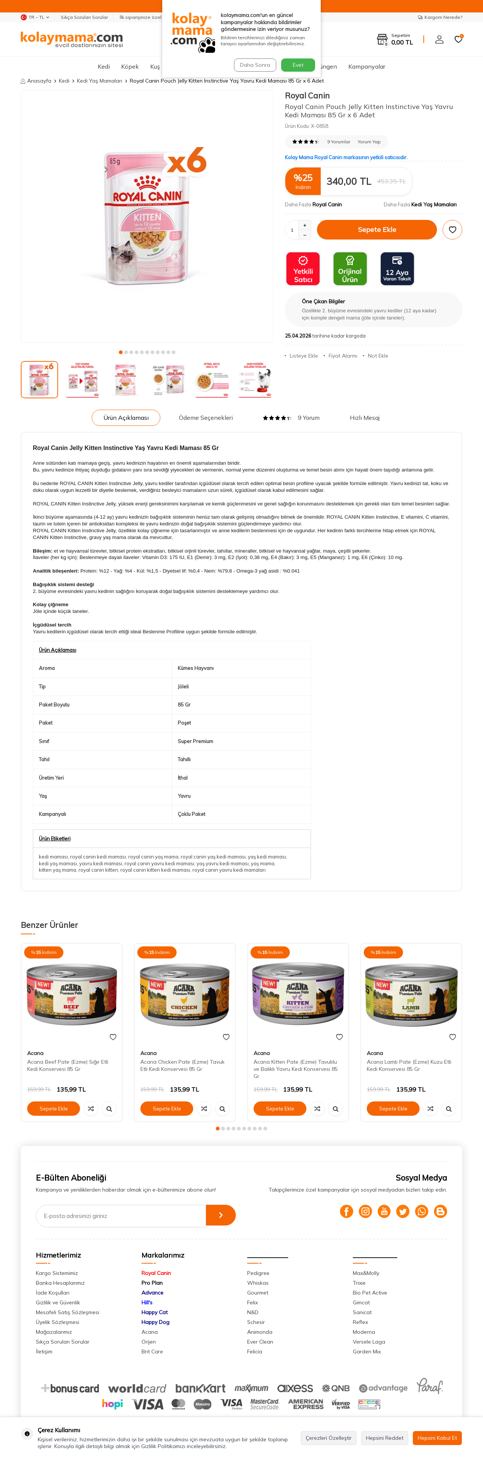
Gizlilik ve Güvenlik (58, 1302)
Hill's (147, 1302)
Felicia (254, 1351)
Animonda (259, 1331)
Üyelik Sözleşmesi (57, 1322)
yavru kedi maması (100, 863)
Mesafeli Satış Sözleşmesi (67, 1312)
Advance (152, 1292)
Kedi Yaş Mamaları (99, 80)
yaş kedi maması (267, 857)
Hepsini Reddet (384, 1437)
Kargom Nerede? (440, 17)
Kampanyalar (366, 66)
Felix (252, 1302)
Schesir (256, 1322)
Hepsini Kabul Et (437, 1437)
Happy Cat (155, 1312)
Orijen (149, 1341)
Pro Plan (152, 1282)
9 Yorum (291, 417)
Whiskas (258, 1282)
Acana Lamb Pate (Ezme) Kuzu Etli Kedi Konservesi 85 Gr (409, 1065)
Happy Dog (155, 1322)
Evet (298, 64)
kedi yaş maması (58, 863)
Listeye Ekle (301, 355)
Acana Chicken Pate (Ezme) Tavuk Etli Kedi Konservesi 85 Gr (182, 1065)
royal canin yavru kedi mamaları (229, 870)
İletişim (44, 1351)
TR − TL (35, 17)
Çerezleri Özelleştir (329, 1437)
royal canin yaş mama (153, 857)
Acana (35, 1053)
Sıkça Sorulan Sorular (84, 17)
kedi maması (53, 857)
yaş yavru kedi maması (223, 863)
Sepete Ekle (377, 229)
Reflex (360, 1322)
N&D (252, 1312)
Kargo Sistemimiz (57, 1273)
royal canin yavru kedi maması (159, 863)
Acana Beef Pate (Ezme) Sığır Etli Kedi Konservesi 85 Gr (67, 1065)
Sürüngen (324, 66)
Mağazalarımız (54, 1331)
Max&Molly (366, 1273)
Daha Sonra (254, 64)
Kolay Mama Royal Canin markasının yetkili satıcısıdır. (346, 157)
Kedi (104, 66)
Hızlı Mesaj (365, 417)
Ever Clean (260, 1341)
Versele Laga (369, 1341)
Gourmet (257, 1292)
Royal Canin (307, 95)
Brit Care (152, 1351)
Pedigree (258, 1273)
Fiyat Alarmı (340, 355)
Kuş (155, 66)
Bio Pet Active (370, 1292)
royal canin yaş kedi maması (213, 857)
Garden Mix (367, 1351)
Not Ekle (375, 355)
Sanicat (362, 1312)
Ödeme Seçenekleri (206, 417)
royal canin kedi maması (98, 857)
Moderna (364, 1331)
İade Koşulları (52, 1292)
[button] (121, 352)
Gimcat (361, 1302)
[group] (147, 216)
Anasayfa (36, 80)
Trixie (359, 1282)
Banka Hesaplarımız (60, 1282)
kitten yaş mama (57, 870)
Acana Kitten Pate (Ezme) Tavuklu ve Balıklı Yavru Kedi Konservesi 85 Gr (296, 1069)
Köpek (130, 66)
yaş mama (262, 863)
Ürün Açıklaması (126, 417)
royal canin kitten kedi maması (155, 870)
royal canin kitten (98, 870)
